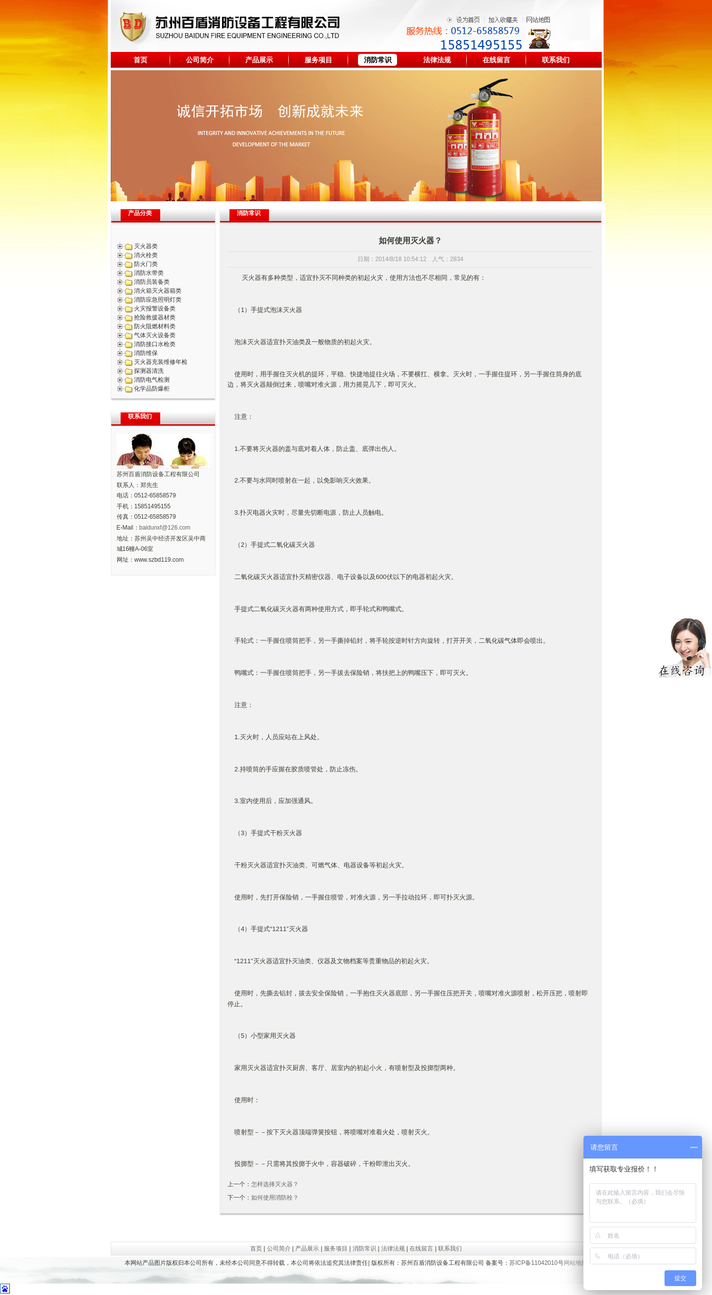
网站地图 (575, 1262)
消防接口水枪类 (155, 344)
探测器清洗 (149, 370)
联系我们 (556, 60)
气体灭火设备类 (155, 335)
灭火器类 (146, 246)
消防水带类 (149, 272)
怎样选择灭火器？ (275, 1184)
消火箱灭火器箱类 (157, 290)
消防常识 (378, 60)
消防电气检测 (152, 379)
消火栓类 (146, 255)
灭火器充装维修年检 (160, 361)
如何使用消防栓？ (275, 1197)
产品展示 (259, 60)
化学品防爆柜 (152, 388)
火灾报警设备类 (155, 308)
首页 (140, 60)
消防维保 (146, 353)
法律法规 (437, 60)
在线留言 (496, 60)
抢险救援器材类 (155, 317)
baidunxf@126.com (165, 527)
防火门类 (146, 264)
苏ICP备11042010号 (536, 1262)
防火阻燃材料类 (155, 326)
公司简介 (200, 60)
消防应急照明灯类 (157, 299)
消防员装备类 (152, 281)
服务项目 (318, 60)
